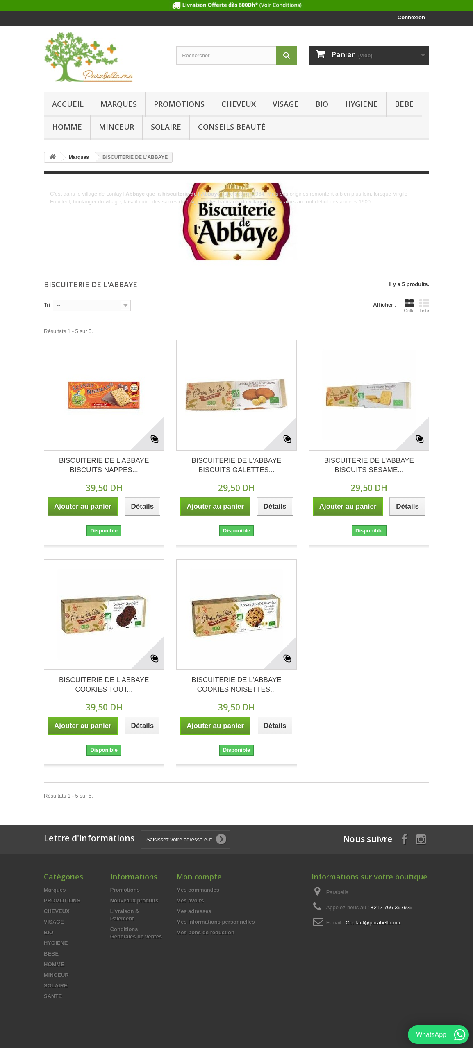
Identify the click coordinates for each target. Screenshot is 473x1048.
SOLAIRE (166, 127)
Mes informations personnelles (215, 922)
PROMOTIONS (179, 104)
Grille (409, 305)
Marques (118, 104)
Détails (58, 209)
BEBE (404, 104)
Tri (47, 305)
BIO (321, 104)
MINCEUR (116, 127)
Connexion (411, 17)
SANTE (53, 996)
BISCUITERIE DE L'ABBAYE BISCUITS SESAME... (369, 465)
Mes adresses (193, 911)
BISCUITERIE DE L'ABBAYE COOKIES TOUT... (104, 684)
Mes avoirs (190, 900)
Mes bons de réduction (205, 932)
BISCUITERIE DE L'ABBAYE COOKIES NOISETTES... (236, 684)
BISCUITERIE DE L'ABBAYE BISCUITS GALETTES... (236, 465)
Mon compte (199, 876)
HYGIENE (361, 104)
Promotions (125, 890)
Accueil (68, 104)
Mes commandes (197, 890)
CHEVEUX (238, 104)
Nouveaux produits (134, 900)
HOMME (67, 127)
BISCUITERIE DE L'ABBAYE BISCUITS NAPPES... (104, 465)
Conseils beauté (232, 127)
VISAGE (285, 104)
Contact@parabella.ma (373, 923)
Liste (424, 305)
